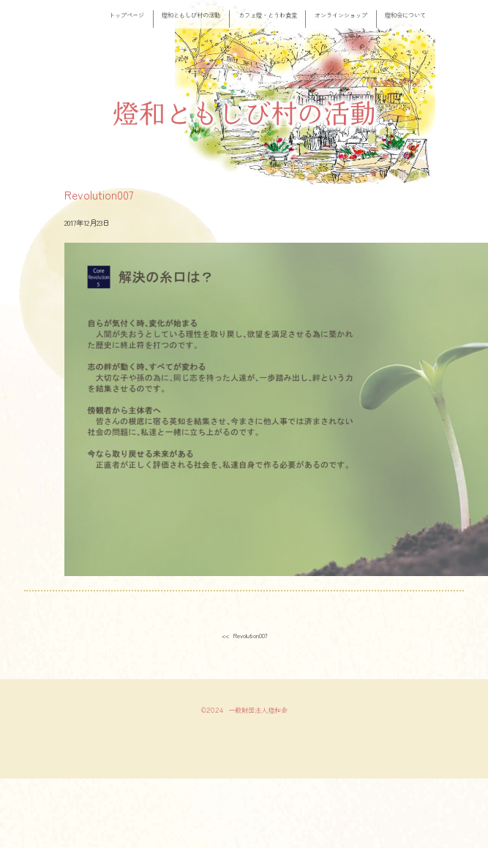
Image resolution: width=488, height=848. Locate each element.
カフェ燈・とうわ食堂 (268, 14)
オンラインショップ (341, 14)
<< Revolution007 (244, 635)
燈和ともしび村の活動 (191, 14)
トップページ (126, 14)
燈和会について (405, 14)
